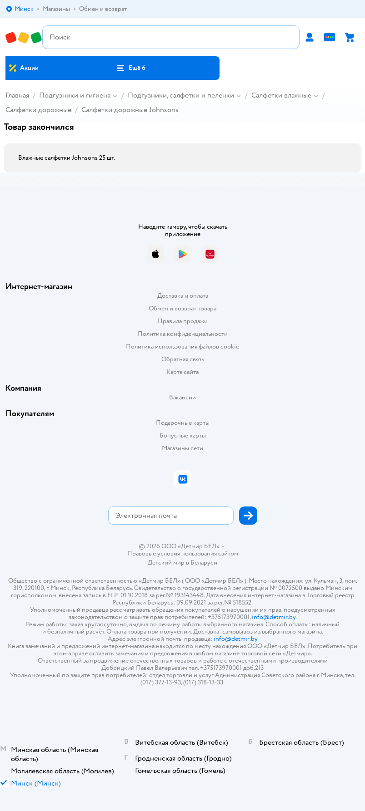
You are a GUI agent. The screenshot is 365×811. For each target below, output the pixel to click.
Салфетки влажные (281, 95)
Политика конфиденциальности (183, 334)
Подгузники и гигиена (74, 95)
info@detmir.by (273, 617)
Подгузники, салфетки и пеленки (181, 95)
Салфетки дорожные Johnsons (130, 109)
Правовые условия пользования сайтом (182, 553)
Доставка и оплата (182, 296)
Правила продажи (183, 321)
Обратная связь (182, 359)
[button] (131, 68)
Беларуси (203, 562)
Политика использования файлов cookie (182, 346)
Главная (17, 95)
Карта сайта (182, 372)
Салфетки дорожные (38, 109)
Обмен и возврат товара (182, 308)
